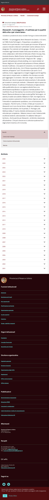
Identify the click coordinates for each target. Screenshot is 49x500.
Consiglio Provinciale (6, 342)
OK (5, 496)
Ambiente (3, 293)
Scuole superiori (5, 315)
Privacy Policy (13, 496)
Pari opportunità (5, 301)
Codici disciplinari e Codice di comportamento (12, 411)
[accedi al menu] (44, 9)
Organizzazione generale (7, 310)
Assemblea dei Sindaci (7, 347)
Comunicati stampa (33, 15)
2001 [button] (4, 268)
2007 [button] (4, 242)
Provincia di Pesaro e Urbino (17, 9)
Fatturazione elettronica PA (8, 468)
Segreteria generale (6, 361)
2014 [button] (4, 211)
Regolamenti (4, 374)
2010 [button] (4, 229)
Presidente (4, 338)
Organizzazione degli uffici (8, 370)
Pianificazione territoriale (7, 306)
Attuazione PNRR (5, 402)
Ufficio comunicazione (6, 379)
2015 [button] (4, 207)
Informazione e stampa (12, 26)
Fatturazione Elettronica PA (8, 415)
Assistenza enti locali (6, 297)
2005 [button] (4, 251)
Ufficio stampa (5, 383)
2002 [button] (4, 264)
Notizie (5, 145)
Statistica (3, 319)
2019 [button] (4, 189)
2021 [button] (4, 181)
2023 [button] (4, 172)
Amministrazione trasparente (8, 398)
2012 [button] (4, 220)
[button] (44, 132)
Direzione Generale (6, 365)
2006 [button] (4, 246)
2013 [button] (4, 216)
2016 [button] (4, 203)
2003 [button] (4, 260)
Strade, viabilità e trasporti (8, 323)
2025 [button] (4, 163)
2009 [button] (4, 233)
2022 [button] (4, 176)
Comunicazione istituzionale (11, 141)
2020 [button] (4, 185)
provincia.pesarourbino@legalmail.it (13, 451)
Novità (22, 15)
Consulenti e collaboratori (7, 406)
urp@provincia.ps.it (12, 449)
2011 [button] (4, 225)
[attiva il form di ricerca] (38, 9)
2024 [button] (4, 168)
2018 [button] (4, 194)
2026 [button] (4, 159)
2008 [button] (4, 238)
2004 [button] (4, 255)
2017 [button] (4, 198)
